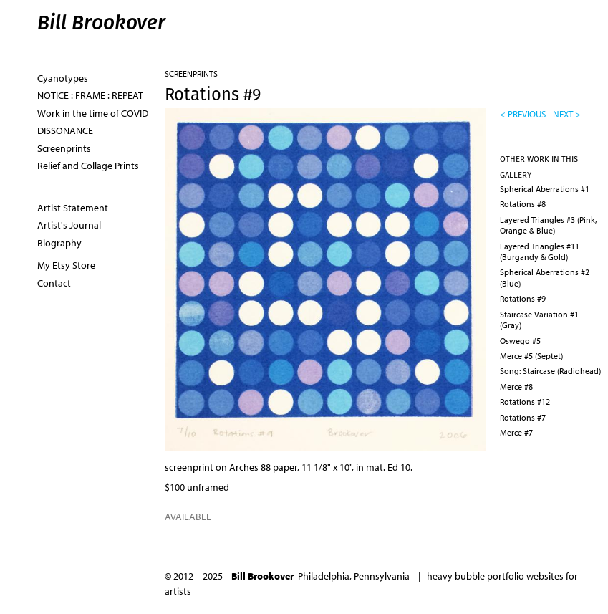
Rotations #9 (523, 298)
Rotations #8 (523, 203)
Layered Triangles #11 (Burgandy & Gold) (539, 251)
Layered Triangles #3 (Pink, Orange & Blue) (548, 225)
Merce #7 (516, 432)
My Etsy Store (66, 265)
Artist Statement (72, 207)
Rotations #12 (525, 401)
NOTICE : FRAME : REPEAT (90, 95)
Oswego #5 (520, 340)
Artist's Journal (69, 225)
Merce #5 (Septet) (531, 355)
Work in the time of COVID (92, 113)
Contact (54, 283)
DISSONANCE (65, 130)
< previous (523, 114)
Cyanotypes (62, 78)
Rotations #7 (523, 417)
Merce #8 (516, 386)
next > (567, 114)
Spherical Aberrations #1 (544, 188)
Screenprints (191, 73)
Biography (59, 242)
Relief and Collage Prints (88, 165)
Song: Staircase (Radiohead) (550, 370)
